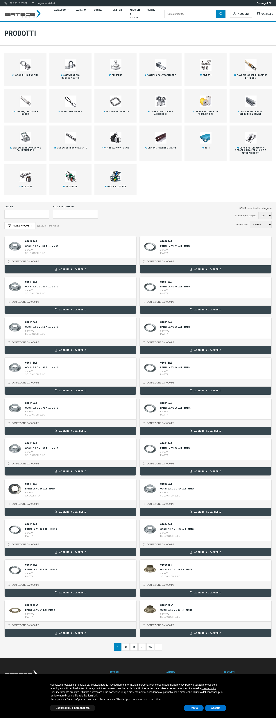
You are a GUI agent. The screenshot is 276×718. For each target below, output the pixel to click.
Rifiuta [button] (194, 707)
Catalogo (61, 9)
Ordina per (242, 224)
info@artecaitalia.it (43, 3)
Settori (118, 9)
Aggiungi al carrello (70, 269)
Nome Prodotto (63, 206)
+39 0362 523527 (15, 3)
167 (150, 646)
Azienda (81, 9)
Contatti (99, 9)
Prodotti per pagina (245, 215)
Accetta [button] (215, 707)
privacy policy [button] (184, 684)
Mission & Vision (135, 13)
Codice (8, 206)
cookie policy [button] (209, 688)
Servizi (152, 9)
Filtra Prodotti (20, 225)
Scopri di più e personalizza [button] (72, 707)
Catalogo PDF (264, 3)
